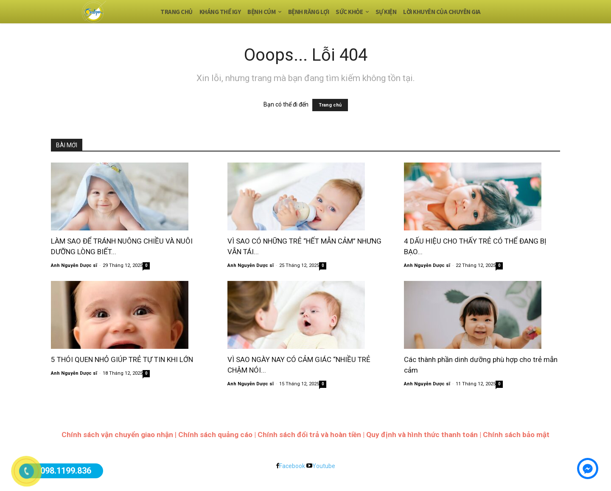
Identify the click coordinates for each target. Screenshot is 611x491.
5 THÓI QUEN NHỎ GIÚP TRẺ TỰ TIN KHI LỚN (122, 359)
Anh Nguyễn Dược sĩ (74, 265)
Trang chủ (330, 105)
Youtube (323, 466)
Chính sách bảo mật (516, 434)
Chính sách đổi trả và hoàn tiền (309, 434)
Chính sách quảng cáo (215, 434)
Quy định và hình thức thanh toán (422, 434)
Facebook (292, 466)
